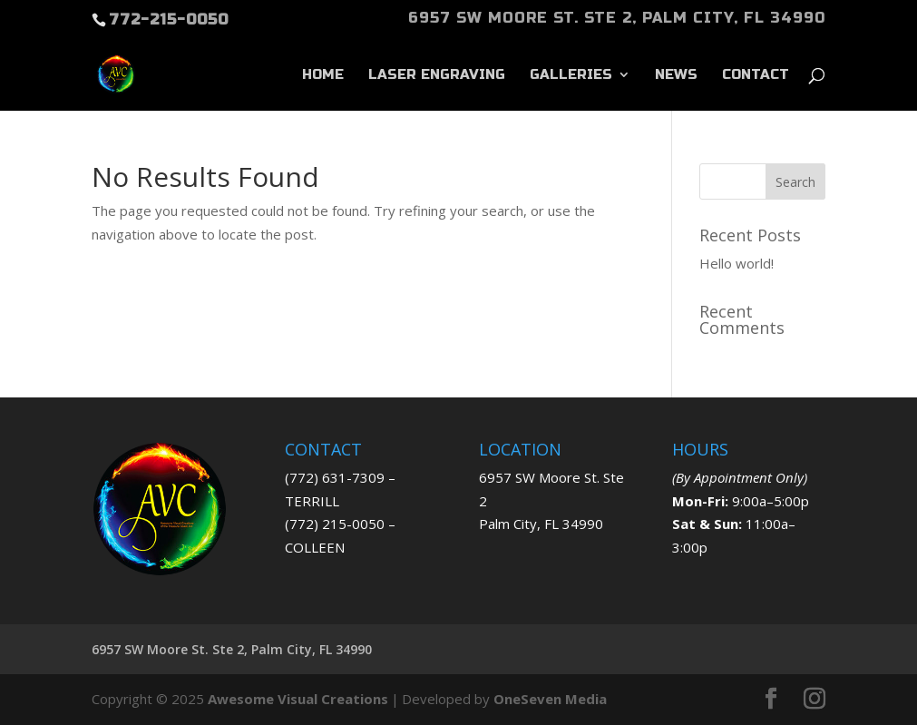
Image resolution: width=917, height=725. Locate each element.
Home (323, 75)
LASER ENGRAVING (436, 75)
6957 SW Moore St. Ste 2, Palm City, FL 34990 (616, 18)
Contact (755, 75)
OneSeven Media (550, 699)
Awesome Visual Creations (298, 699)
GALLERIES (571, 75)
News (676, 75)
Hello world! (736, 263)
